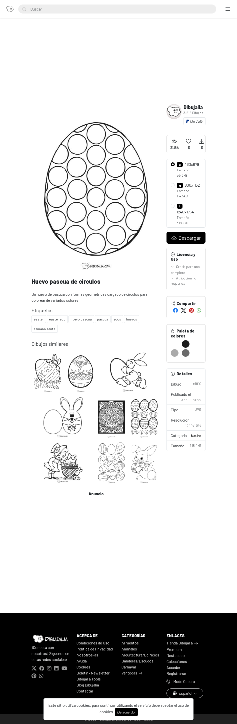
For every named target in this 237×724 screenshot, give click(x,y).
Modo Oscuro (180, 681)
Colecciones (176, 661)
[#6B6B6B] (186, 353)
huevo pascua (81, 319)
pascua (102, 319)
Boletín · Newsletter (93, 672)
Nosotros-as (87, 654)
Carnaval (129, 666)
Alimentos (130, 642)
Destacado (175, 655)
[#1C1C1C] (186, 344)
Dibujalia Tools (88, 678)
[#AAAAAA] (174, 353)
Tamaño (186, 445)
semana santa (45, 329)
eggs (117, 319)
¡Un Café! (194, 121)
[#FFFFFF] (174, 344)
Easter (196, 435)
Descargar (186, 238)
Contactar (84, 690)
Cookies (83, 666)
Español (183, 693)
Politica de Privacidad (94, 648)
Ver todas (129, 672)
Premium (174, 649)
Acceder (173, 667)
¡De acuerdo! (126, 712)
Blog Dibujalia (87, 684)
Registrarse (176, 673)
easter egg (57, 319)
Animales (129, 648)
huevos (131, 319)
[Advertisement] (119, 67)
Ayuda (81, 660)
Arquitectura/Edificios (140, 654)
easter (39, 319)
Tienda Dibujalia (179, 642)
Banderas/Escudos (138, 660)
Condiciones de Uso (93, 642)
